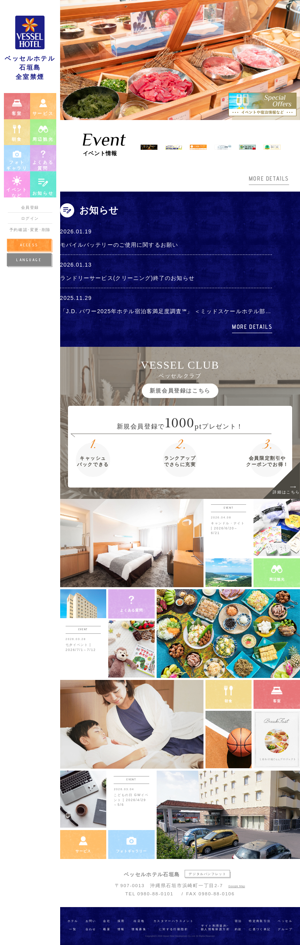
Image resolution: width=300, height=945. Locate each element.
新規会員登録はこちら (180, 390)
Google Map (237, 886)
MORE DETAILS (269, 178)
